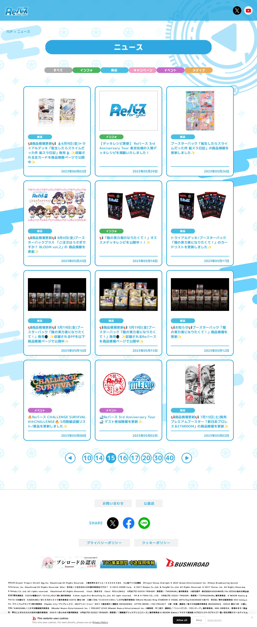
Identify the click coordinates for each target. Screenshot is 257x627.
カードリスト (157, 10)
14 (99, 458)
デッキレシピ (217, 10)
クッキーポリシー (156, 543)
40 (170, 458)
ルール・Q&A (187, 10)
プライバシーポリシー (104, 543)
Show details (214, 620)
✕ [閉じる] (252, 617)
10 (87, 458)
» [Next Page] (187, 458)
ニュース (43, 10)
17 (135, 458)
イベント (112, 10)
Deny (199, 620)
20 (146, 458)
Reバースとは (69, 10)
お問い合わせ (113, 503)
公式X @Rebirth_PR (237, 10)
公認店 (149, 503)
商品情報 (132, 10)
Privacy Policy (100, 622)
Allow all (181, 620)
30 (158, 458)
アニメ (94, 10)
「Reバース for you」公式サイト (17, 11)
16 (123, 458)
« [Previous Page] (70, 458)
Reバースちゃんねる (248, 10)
